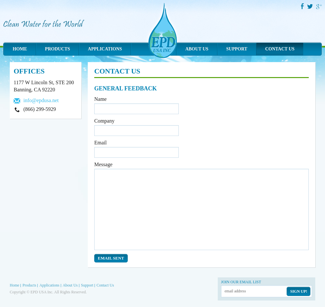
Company (104, 121)
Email (100, 142)
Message (103, 164)
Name (100, 99)
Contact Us (279, 49)
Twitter (310, 6)
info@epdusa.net (40, 100)
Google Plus (319, 6)
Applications (105, 49)
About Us (196, 49)
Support (236, 49)
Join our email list (241, 282)
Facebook (302, 6)
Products (57, 49)
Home (20, 49)
